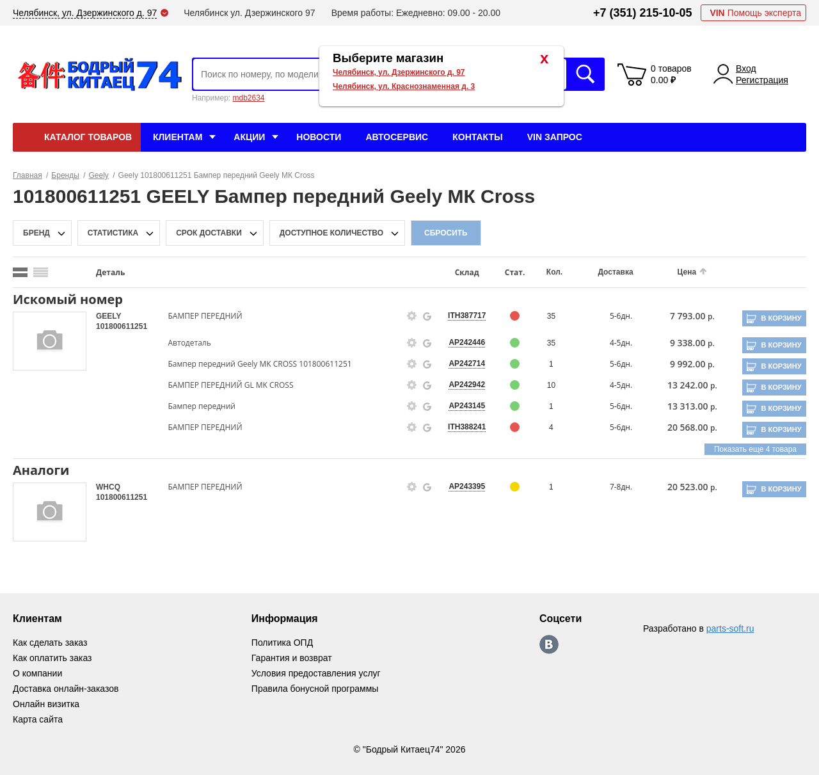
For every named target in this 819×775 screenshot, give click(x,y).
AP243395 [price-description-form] (467, 486)
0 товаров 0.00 (671, 74)
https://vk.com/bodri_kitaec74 (549, 644)
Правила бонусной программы (315, 688)
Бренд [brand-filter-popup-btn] (36, 232)
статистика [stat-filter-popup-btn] (113, 232)
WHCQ (108, 487)
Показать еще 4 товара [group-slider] (755, 449)
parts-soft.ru (730, 628)
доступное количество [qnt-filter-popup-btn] (331, 232)
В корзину (781, 318)
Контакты (477, 137)
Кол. (554, 272)
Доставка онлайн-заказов (65, 688)
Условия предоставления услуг (316, 673)
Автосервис (396, 137)
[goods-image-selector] (49, 341)
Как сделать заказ (50, 642)
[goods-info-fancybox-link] (412, 316)
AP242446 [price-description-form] (467, 342)
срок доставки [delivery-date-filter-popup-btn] (209, 232)
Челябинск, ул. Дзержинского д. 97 (399, 72)
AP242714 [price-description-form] (467, 363)
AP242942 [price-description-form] (467, 384)
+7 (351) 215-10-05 (642, 12)
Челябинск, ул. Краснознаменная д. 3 (404, 86)
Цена (687, 272)
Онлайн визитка (46, 704)
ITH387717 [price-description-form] (467, 315)
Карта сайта (38, 719)
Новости (318, 137)
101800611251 (121, 326)
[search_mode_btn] (20, 272)
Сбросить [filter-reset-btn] (446, 232)
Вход (746, 68)
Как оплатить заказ (52, 658)
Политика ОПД (282, 642)
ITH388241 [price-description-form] (467, 426)
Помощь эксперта (755, 13)
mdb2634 (248, 97)
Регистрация (762, 80)
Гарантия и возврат (291, 658)
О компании (37, 673)
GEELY (108, 316)
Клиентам (177, 137)
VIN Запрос (554, 137)
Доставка (615, 272)
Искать (585, 74)
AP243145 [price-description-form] (467, 405)
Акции (249, 137)
